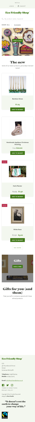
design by (8, 396)
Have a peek (18, 266)
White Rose (17, 229)
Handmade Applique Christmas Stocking (17, 143)
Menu (17, 3)
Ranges (17, 25)
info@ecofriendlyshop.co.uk (14, 380)
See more (17, 248)
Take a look (17, 40)
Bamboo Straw (17, 99)
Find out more (13, 345)
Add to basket (17, 153)
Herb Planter (17, 186)
